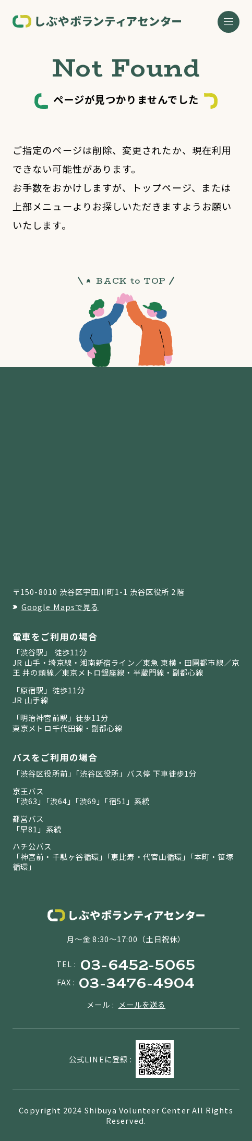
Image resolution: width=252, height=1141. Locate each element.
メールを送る (142, 1004)
